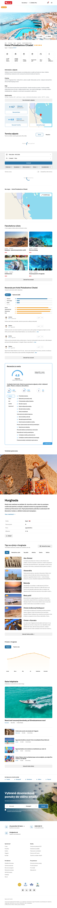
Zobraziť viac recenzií (28, 357)
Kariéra (6, 851)
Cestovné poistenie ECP (35, 846)
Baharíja (27, 583)
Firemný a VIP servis (34, 853)
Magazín (7, 853)
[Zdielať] (48, 36)
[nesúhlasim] (42, 317)
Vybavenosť (10, 406)
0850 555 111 (38, 826)
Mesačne (48, 134)
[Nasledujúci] (50, 24)
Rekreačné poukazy (9, 870)
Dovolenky (25, 2)
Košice (38, 779)
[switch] (38, 171)
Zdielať (8, 536)
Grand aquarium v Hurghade (37, 273)
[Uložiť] (40, 36)
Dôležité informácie (9, 863)
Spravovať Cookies (9, 899)
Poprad (48, 779)
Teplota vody (16, 647)
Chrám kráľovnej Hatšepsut (34, 608)
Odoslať (43, 806)
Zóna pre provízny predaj (35, 863)
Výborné (8, 298)
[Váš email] (14, 806)
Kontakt (6, 855)
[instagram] (30, 890)
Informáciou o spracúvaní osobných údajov (14, 811)
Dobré (8, 302)
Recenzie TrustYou (16, 125)
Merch (6, 877)
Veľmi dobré (9, 300)
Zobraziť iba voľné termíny (46, 171)
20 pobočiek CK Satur (16, 826)
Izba (9, 401)
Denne (39, 134)
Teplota (8, 647)
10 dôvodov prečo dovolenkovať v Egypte (27, 731)
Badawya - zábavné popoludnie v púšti (15, 250)
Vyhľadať (28, 163)
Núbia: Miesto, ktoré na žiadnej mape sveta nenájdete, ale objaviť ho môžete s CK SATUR (34, 757)
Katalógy (7, 874)
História (34, 552)
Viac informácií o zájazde (28, 100)
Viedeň (7, 779)
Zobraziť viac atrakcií (28, 279)
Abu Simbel (28, 558)
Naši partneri (33, 870)
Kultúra (47, 552)
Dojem (9, 398)
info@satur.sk (13, 832)
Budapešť (17, 779)
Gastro (40, 552)
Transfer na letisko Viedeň (36, 855)
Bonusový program (9, 867)
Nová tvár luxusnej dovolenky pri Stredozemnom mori (25, 720)
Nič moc (8, 304)
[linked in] (26, 890)
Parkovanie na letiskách (35, 851)
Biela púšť (27, 596)
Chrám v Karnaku (30, 620)
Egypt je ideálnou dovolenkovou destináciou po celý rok (31, 749)
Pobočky (7, 848)
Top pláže (26, 552)
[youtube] (34, 890)
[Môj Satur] (47, 2)
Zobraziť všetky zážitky (28, 634)
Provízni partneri (34, 865)
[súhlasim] (39, 317)
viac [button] (38, 331)
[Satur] (8, 3)
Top (7, 552)
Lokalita (10, 403)
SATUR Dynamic (8, 872)
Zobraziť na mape (45, 546)
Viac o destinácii (10, 514)
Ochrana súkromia (9, 865)
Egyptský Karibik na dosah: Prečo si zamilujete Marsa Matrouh (32, 740)
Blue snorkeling (33, 250)
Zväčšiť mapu (46, 195)
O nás (6, 846)
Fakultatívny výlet (15, 552)
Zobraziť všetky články (28, 766)
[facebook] (22, 890)
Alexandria (28, 571)
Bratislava (28, 779)
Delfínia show (8, 273)
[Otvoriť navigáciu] (51, 2)
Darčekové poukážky (35, 848)
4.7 (14, 47)
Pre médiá (32, 867)
